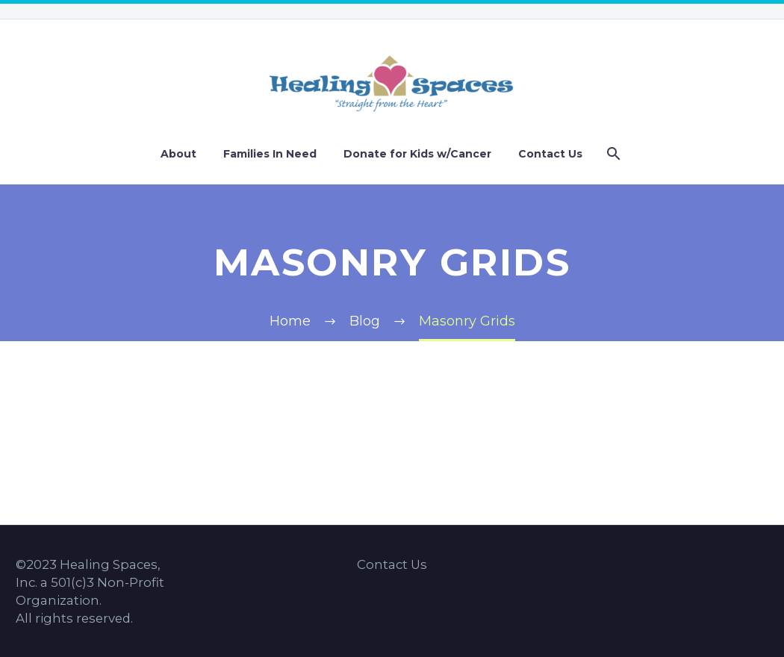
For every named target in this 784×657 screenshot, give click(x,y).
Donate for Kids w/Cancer (417, 154)
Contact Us (550, 154)
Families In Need (270, 154)
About (178, 154)
